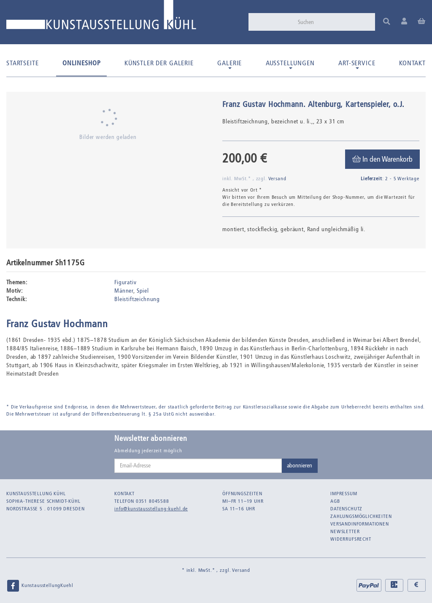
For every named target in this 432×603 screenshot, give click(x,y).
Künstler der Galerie (159, 63)
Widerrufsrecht (350, 539)
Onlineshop (81, 63)
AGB (335, 501)
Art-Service (356, 64)
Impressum (343, 493)
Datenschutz (346, 508)
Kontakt (412, 63)
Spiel (143, 290)
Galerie (229, 64)
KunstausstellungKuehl (39, 585)
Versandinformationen (359, 523)
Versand (277, 178)
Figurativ (125, 282)
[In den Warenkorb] (382, 159)
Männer (123, 290)
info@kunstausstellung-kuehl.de (151, 509)
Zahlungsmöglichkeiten (361, 516)
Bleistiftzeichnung (137, 299)
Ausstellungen (290, 64)
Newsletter (344, 531)
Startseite (22, 63)
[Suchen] (333, 22)
